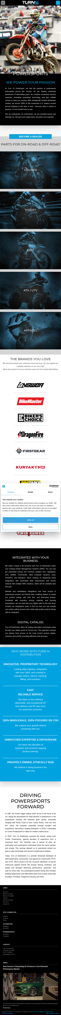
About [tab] (50, 492)
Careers (5, 898)
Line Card (6, 902)
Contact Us (6, 904)
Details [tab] (30, 492)
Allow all (30, 520)
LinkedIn (5, 916)
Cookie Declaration (7, 1013)
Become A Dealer (30, 136)
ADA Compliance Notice (52, 1013)
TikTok (5, 920)
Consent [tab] (11, 492)
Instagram (6, 926)
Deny (30, 527)
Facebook (6, 928)
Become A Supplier (8, 896)
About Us (5, 892)
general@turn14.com (9, 954)
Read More (6, 1008)
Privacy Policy (49, 1011)
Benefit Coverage (8, 900)
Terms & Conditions (38, 1011)
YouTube (5, 918)
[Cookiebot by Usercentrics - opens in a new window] (49, 486)
